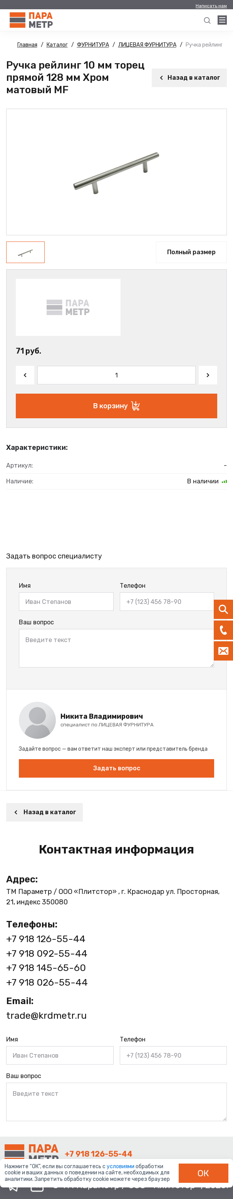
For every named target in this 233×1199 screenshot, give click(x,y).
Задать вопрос (116, 768)
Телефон (133, 585)
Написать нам (211, 5)
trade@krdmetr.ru (46, 1015)
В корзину (116, 406)
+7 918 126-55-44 (45, 938)
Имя (25, 585)
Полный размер (191, 252)
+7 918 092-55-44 (46, 953)
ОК (203, 1173)
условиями (121, 1166)
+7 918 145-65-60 (46, 967)
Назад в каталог (189, 77)
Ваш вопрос (36, 622)
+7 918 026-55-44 (47, 982)
